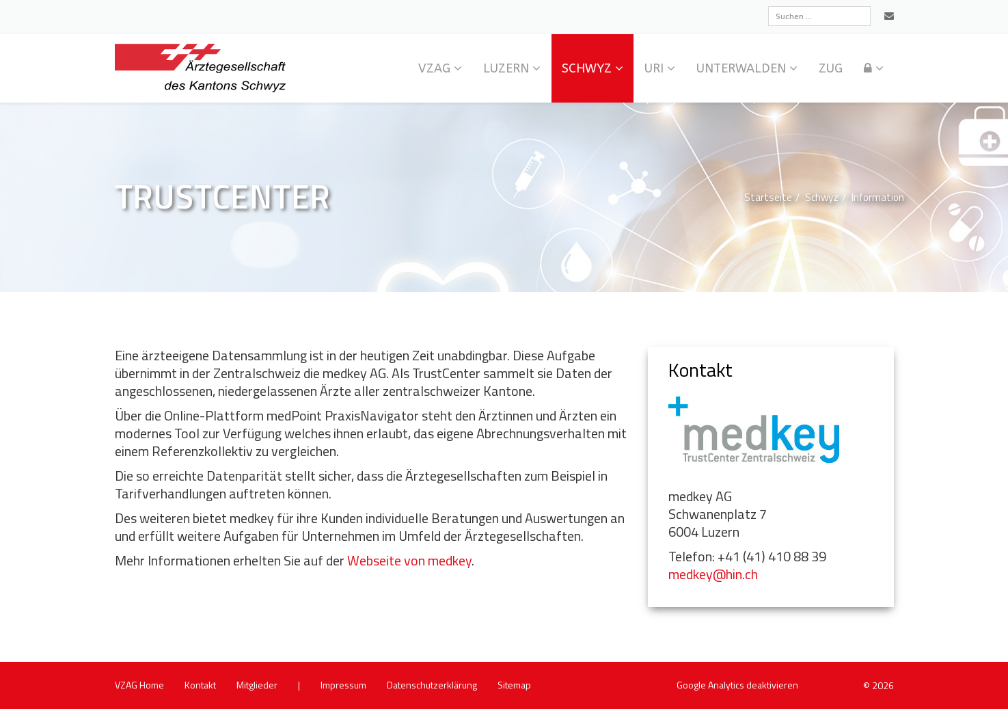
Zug (831, 68)
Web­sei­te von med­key (409, 560)
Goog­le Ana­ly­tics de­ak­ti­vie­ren (737, 685)
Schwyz (587, 68)
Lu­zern (506, 68)
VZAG (434, 68)
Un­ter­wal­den (741, 68)
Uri (654, 68)
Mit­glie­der (256, 685)
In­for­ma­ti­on (878, 197)
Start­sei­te (768, 197)
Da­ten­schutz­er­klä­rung (432, 685)
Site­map (514, 685)
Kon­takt (200, 685)
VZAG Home (139, 685)
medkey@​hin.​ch (713, 574)
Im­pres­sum (343, 685)
